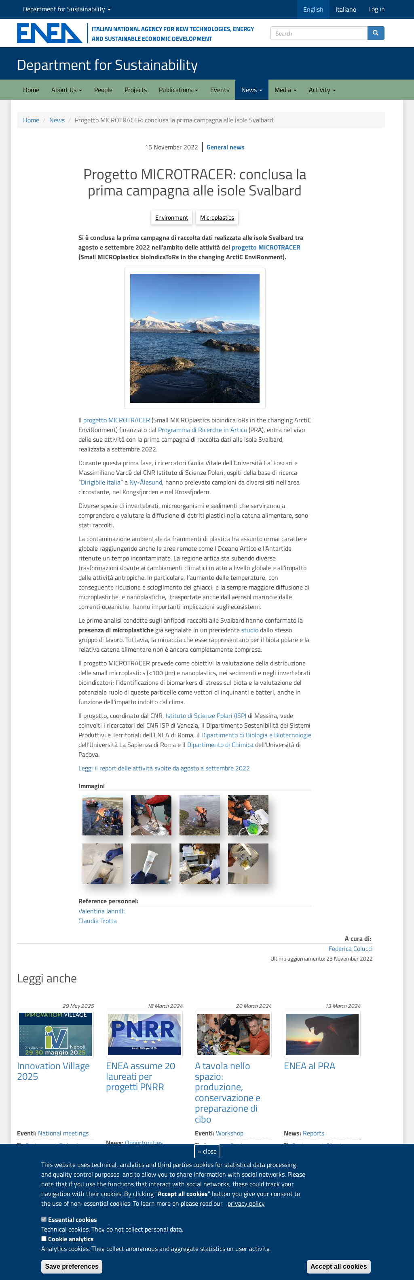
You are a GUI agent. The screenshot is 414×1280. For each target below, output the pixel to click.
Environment (171, 217)
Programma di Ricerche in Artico (202, 429)
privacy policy (246, 1203)
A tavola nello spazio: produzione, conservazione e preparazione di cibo (227, 1092)
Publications (178, 89)
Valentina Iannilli (101, 911)
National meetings (63, 1133)
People (103, 89)
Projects (136, 89)
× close (207, 1151)
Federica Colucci (351, 948)
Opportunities (144, 1143)
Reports (313, 1133)
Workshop (229, 1133)
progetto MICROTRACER (266, 247)
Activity (322, 89)
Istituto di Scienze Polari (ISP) (206, 715)
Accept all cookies (338, 1266)
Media (286, 89)
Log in (376, 9)
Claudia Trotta (97, 920)
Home (31, 89)
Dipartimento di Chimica (220, 744)
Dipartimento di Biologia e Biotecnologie (256, 735)
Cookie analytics (71, 1239)
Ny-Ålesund (145, 482)
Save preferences (72, 1266)
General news (226, 147)
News (251, 89)
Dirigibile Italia (100, 482)
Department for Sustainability (67, 9)
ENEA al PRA (309, 1065)
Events (219, 89)
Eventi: (26, 1133)
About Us (66, 89)
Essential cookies (72, 1219)
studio (249, 630)
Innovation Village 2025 (53, 1070)
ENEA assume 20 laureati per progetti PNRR (140, 1076)
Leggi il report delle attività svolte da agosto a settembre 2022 (164, 768)
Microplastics (217, 217)
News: (114, 1143)
